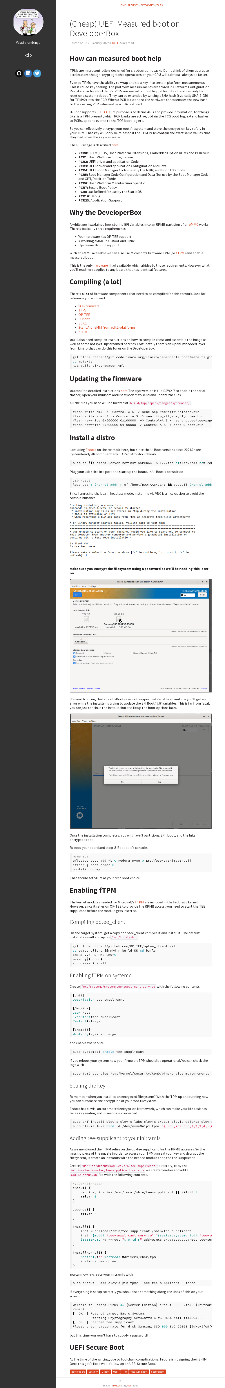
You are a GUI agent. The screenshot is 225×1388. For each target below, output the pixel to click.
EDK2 (82, 323)
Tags (159, 5)
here (114, 145)
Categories (147, 5)
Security (93, 1371)
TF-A (82, 310)
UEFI (115, 43)
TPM (124, 1371)
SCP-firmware (89, 306)
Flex (129, 1385)
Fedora (91, 449)
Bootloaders (78, 1371)
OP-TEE (84, 314)
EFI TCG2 (103, 112)
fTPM (180, 253)
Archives (133, 5)
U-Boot (84, 319)
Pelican (117, 1385)
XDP (28, 55)
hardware (100, 265)
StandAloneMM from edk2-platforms (107, 327)
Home (122, 5)
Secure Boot (157, 1371)
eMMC (193, 224)
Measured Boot (139, 1371)
